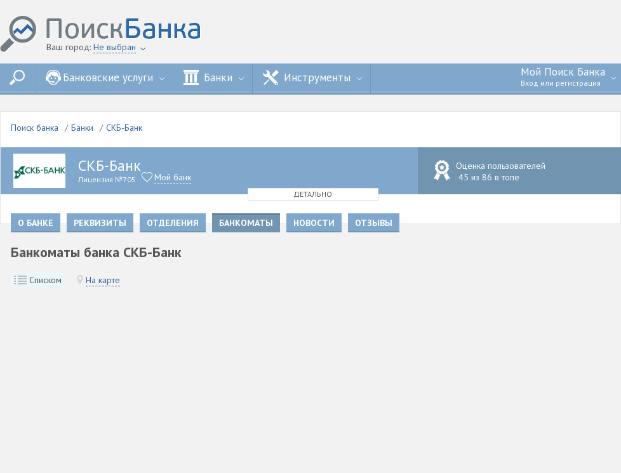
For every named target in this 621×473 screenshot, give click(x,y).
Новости (314, 223)
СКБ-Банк (124, 127)
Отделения (173, 223)
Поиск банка (34, 127)
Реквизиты (100, 223)
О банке (35, 223)
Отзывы (373, 223)
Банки (214, 77)
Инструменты (312, 77)
